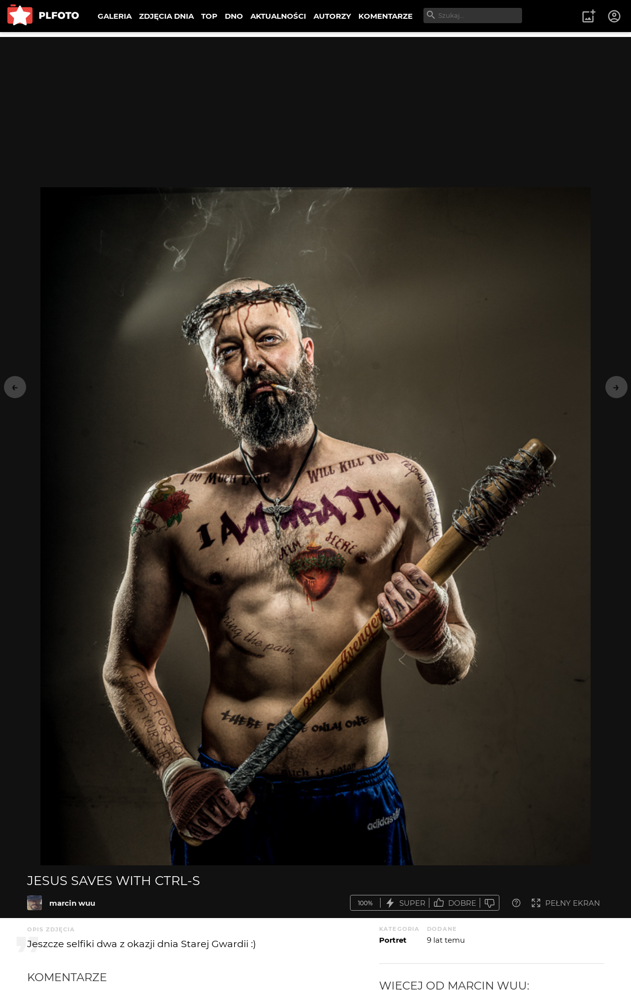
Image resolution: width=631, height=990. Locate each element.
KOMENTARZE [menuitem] (385, 16)
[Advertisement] (315, 106)
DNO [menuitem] (234, 16)
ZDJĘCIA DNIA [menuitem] (166, 16)
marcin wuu (72, 903)
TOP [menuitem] (209, 16)
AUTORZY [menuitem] (332, 16)
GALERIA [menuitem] (115, 16)
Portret (393, 940)
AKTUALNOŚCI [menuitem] (278, 16)
